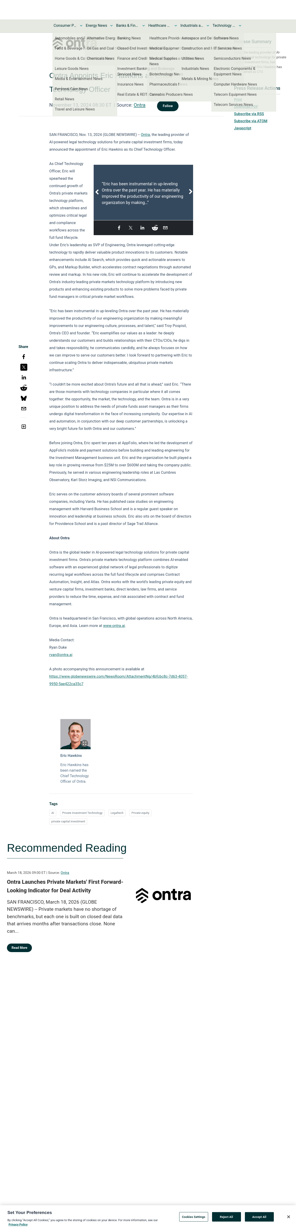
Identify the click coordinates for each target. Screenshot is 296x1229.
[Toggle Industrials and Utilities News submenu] (208, 25)
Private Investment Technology (82, 813)
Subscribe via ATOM (250, 121)
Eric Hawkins (71, 755)
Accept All (259, 1219)
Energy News (96, 25)
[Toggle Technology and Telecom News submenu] (240, 25)
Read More (19, 948)
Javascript (242, 128)
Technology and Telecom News (224, 25)
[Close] (289, 1219)
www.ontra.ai (114, 625)
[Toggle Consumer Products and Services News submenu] (81, 25)
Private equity (140, 813)
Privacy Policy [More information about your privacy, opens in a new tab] (18, 1227)
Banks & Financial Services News (127, 25)
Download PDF (246, 107)
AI (52, 813)
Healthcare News (159, 25)
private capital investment (68, 821)
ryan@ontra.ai (60, 655)
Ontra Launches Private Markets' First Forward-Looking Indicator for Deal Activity (65, 886)
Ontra (139, 105)
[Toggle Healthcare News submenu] (175, 25)
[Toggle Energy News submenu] (111, 25)
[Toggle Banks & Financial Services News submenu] (143, 25)
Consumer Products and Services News (65, 25)
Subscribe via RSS (249, 114)
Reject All (226, 1219)
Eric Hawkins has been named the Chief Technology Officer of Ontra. (74, 773)
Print (238, 99)
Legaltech (117, 813)
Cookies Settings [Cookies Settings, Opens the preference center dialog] (193, 1219)
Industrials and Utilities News (192, 25)
